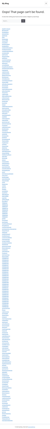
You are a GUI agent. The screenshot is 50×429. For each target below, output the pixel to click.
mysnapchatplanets (7, 420)
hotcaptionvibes (6, 110)
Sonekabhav (5, 32)
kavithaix (4, 137)
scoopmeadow (6, 377)
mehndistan (5, 348)
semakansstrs (5, 410)
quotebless (5, 191)
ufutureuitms (5, 343)
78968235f (5, 206)
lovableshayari (6, 236)
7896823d (4, 203)
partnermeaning (6, 123)
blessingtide (5, 256)
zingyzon (4, 317)
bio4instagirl (5, 165)
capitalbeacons (6, 336)
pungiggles (5, 313)
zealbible (4, 117)
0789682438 (5, 267)
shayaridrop (5, 315)
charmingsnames (6, 318)
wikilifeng (4, 58)
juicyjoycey (5, 332)
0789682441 (5, 272)
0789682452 (5, 289)
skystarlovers (5, 381)
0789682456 (5, 296)
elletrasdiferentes (6, 96)
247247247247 (6, 308)
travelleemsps (6, 360)
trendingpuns (5, 408)
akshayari (4, 327)
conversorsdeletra (7, 237)
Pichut (3, 310)
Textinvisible (5, 141)
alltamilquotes (6, 350)
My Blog (5, 3)
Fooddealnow (5, 417)
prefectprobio (5, 73)
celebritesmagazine (7, 106)
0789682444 (5, 277)
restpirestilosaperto (7, 48)
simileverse (5, 341)
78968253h (5, 210)
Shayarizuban (5, 56)
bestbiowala (5, 129)
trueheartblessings (7, 379)
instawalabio (5, 161)
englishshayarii (6, 234)
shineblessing (5, 79)
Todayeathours (6, 419)
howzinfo (4, 331)
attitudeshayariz (6, 151)
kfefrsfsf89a (5, 196)
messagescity (5, 251)
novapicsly (5, 249)
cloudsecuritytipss (7, 243)
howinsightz (5, 355)
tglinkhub (4, 35)
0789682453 (5, 291)
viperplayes (5, 120)
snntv (3, 182)
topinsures (5, 54)
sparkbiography (6, 115)
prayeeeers (5, 389)
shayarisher (5, 146)
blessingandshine (6, 388)
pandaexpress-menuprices (9, 229)
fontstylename (6, 170)
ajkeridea (4, 156)
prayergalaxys (6, 400)
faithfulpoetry (5, 163)
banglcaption (5, 149)
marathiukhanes (6, 132)
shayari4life (5, 82)
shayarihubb (5, 180)
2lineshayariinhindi (7, 370)
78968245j (5, 213)
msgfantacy (5, 142)
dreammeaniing (6, 413)
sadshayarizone (6, 127)
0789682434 (5, 260)
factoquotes (5, 136)
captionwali (5, 94)
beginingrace (5, 111)
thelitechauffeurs (6, 155)
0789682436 (5, 263)
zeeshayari (5, 322)
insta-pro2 (5, 175)
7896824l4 (5, 217)
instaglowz (5, 384)
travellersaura (5, 344)
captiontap (5, 406)
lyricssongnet (5, 325)
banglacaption (6, 44)
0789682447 (5, 281)
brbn (3, 37)
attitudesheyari (6, 339)
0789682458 (5, 299)
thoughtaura (5, 225)
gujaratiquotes (6, 167)
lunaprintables (6, 241)
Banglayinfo (5, 30)
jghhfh (4, 218)
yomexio (4, 144)
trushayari (5, 125)
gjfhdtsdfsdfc (5, 199)
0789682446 (5, 279)
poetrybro (4, 113)
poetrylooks (5, 334)
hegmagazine (5, 358)
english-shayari (6, 29)
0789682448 (5, 282)
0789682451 (5, 287)
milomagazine (6, 118)
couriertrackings (6, 60)
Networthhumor (6, 75)
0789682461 (5, 305)
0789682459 (5, 301)
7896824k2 (5, 215)
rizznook (4, 351)
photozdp (4, 158)
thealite (4, 415)
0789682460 (5, 303)
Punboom (4, 253)
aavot (3, 172)
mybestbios (5, 320)
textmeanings (5, 255)
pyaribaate (5, 222)
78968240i (5, 212)
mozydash (5, 42)
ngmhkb (4, 198)
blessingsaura (5, 393)
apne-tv (4, 187)
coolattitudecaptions (7, 51)
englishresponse (6, 363)
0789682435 (5, 262)
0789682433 (5, 258)
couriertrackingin (6, 227)
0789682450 (5, 286)
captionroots (5, 312)
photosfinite (5, 34)
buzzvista (4, 103)
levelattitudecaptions (7, 68)
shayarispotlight (6, 353)
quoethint (4, 192)
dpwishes (4, 148)
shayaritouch (5, 230)
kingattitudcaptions (7, 67)
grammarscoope (6, 246)
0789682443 (5, 275)
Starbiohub (5, 244)
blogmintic (5, 184)
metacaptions (5, 391)
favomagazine (6, 356)
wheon (4, 160)
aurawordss (5, 382)
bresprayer (5, 101)
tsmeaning (5, 367)
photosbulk (5, 85)
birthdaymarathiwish (7, 174)
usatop (4, 186)
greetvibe (4, 134)
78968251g (5, 208)
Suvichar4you (5, 337)
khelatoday (5, 39)
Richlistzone (5, 77)
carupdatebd (5, 65)
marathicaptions (6, 168)
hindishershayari (6, 49)
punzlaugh (5, 403)
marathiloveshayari (7, 80)
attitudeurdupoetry (7, 84)
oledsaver (4, 232)
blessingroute (5, 99)
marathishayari (6, 396)
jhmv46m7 (5, 201)
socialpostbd (5, 53)
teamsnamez (5, 108)
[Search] (23, 21)
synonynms (5, 369)
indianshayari (5, 98)
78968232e (5, 205)
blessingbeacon (6, 248)
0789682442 (5, 274)
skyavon (4, 394)
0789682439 (5, 268)
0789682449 (5, 284)
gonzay (4, 412)
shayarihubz (5, 386)
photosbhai (5, 87)
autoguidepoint (6, 405)
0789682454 (5, 293)
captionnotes (5, 72)
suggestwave (5, 375)
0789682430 (5, 270)
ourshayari (5, 220)
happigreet (5, 70)
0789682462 (5, 306)
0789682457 (5, 298)
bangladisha (5, 46)
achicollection (5, 324)
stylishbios (5, 130)
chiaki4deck (5, 346)
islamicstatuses (6, 61)
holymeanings (6, 239)
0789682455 (5, 294)
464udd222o (5, 194)
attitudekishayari (6, 362)
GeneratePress (31, 427)
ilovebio (4, 189)
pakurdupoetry (6, 91)
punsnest (4, 401)
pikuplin (4, 365)
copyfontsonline (6, 398)
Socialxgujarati (6, 139)
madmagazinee (6, 329)
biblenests (5, 374)
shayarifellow (5, 153)
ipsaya (3, 105)
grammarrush (6, 122)
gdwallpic (4, 372)
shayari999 (5, 41)
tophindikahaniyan (7, 89)
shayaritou (5, 92)
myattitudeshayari (7, 224)
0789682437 (5, 265)
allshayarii (5, 63)
